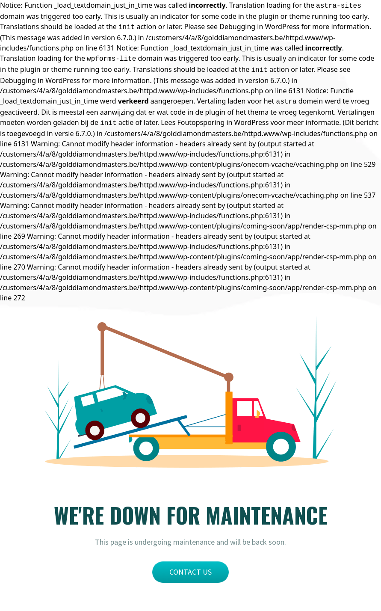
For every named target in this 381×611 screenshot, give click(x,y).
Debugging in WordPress (259, 26)
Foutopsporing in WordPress (223, 122)
